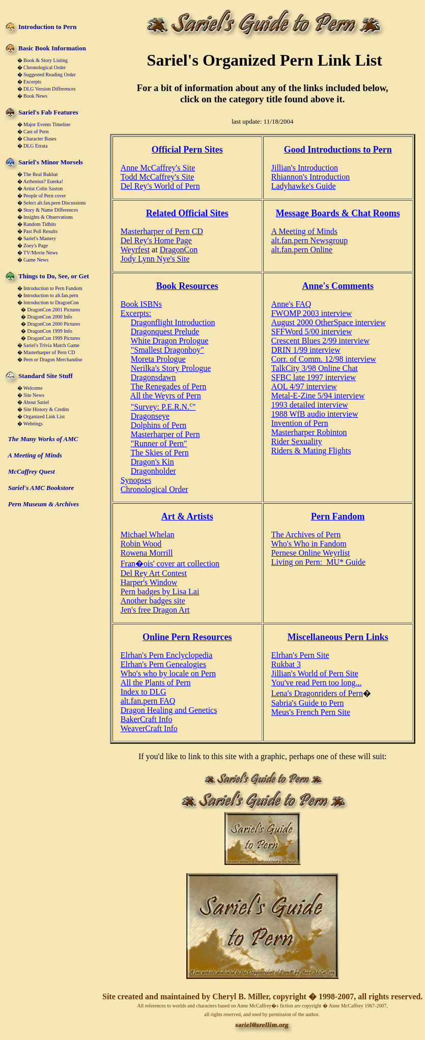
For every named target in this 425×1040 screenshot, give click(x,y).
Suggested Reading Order (49, 74)
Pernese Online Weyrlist (310, 552)
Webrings (33, 423)
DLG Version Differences (49, 89)
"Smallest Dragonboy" (167, 349)
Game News (35, 260)
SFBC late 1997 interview (313, 377)
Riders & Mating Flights (311, 450)
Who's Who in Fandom (309, 543)
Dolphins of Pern (158, 425)
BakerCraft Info (147, 719)
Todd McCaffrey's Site (157, 176)
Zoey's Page (35, 245)
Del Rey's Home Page (156, 240)
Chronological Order (44, 67)
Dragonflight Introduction (173, 322)
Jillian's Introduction (304, 167)
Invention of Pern (299, 423)
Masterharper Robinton (309, 432)
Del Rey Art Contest (154, 573)
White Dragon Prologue (169, 340)
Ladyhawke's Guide (303, 186)
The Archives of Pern (306, 534)
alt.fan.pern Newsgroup (309, 240)
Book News (35, 96)
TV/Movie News (40, 252)
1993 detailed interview (309, 404)
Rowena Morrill (147, 552)
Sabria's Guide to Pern (307, 703)
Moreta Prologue (158, 359)
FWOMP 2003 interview (311, 313)
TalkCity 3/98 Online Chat (314, 368)
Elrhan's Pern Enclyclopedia (167, 655)
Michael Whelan (148, 534)
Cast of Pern (35, 131)
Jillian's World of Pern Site (314, 673)
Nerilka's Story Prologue (171, 368)
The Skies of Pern (159, 452)
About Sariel (36, 402)
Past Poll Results (40, 231)
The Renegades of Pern (168, 386)
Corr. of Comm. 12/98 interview (323, 359)
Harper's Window (149, 582)
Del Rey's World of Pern (160, 186)
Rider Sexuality (296, 441)
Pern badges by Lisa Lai (160, 591)
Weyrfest (135, 249)
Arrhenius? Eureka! (43, 181)
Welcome (33, 388)
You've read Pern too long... (316, 682)
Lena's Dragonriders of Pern (317, 693)
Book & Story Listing (45, 60)
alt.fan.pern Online (301, 249)
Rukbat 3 (286, 664)
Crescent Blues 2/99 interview (320, 340)
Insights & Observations (48, 217)
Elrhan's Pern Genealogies (163, 664)
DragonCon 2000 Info (49, 317)
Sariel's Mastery (39, 238)
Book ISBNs (141, 304)
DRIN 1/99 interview (306, 349)
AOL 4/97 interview (304, 386)
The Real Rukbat (40, 174)
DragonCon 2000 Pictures (53, 324)
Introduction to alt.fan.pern (50, 295)
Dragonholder (153, 471)
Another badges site (153, 600)
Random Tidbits (39, 224)
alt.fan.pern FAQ (148, 701)
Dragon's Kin (152, 461)
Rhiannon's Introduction (310, 176)
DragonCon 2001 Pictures (53, 309)
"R (135, 443)
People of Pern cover (44, 195)
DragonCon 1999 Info (49, 331)
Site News (33, 395)
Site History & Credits (46, 409)
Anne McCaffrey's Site (158, 167)
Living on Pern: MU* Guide (318, 562)
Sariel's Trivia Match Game (51, 345)
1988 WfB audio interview (314, 414)
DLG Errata (35, 146)
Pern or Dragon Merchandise (52, 359)
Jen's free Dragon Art (155, 609)
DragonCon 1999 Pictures (53, 338)
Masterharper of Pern (165, 434)
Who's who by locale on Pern (168, 673)
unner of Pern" (163, 443)
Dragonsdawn (153, 377)
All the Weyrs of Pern (165, 395)
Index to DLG (143, 691)
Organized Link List (44, 416)
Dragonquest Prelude (165, 331)
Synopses (136, 480)
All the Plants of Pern (156, 682)
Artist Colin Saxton (43, 188)
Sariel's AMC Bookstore (41, 488)
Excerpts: (136, 313)
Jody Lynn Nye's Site (155, 258)
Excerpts (32, 81)
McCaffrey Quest (31, 471)
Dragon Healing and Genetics (169, 710)
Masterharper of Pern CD (49, 352)
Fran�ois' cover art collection (170, 563)
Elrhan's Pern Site (300, 655)
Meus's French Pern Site (310, 712)
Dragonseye (150, 416)
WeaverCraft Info (149, 728)
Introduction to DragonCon (51, 302)
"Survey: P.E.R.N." (163, 406)
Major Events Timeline (46, 124)
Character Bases (39, 138)
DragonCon (179, 249)
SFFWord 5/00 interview (311, 331)
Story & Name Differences (50, 210)
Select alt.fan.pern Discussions (54, 203)
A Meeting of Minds (35, 455)
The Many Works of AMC (43, 439)
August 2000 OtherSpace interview (328, 322)
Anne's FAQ (291, 304)
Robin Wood (141, 543)
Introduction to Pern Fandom (52, 288)
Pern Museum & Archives (43, 504)
